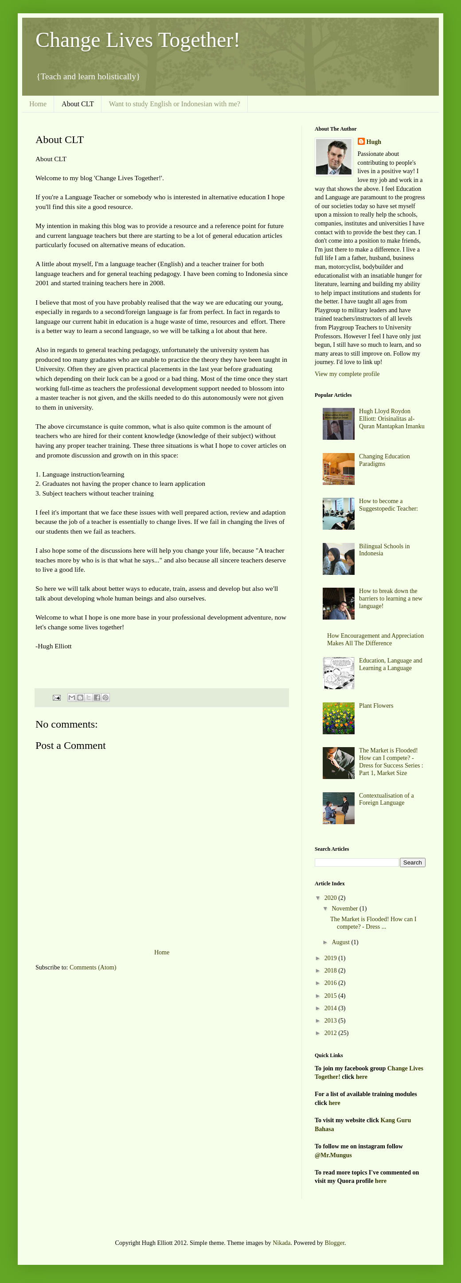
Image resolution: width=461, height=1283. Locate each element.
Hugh (374, 142)
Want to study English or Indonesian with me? (174, 104)
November (345, 908)
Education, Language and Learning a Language (390, 664)
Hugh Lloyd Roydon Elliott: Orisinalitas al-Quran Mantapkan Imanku (392, 419)
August (341, 942)
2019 (331, 958)
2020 (331, 898)
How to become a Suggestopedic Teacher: (388, 505)
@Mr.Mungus (333, 1155)
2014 (331, 1008)
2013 (331, 1020)
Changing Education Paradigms (384, 460)
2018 (331, 970)
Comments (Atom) (93, 967)
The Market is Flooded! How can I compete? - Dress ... (373, 923)
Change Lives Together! (137, 39)
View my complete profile (347, 374)
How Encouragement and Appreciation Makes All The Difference (375, 639)
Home (38, 104)
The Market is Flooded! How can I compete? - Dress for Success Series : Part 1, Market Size (391, 761)
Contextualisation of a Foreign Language (386, 799)
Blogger (334, 1243)
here (361, 1077)
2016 (331, 983)
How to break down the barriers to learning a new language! (390, 598)
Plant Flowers (376, 705)
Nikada (281, 1243)
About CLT (78, 104)
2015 (331, 995)
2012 (331, 1033)
